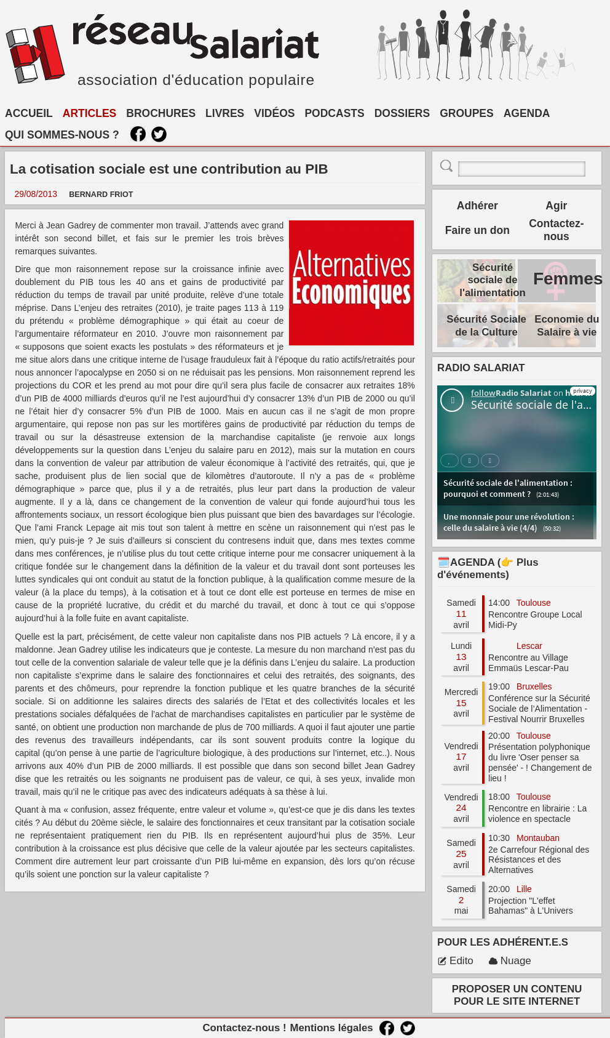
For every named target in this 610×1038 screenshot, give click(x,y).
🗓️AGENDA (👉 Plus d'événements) (487, 569)
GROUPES (467, 113)
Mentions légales (331, 1028)
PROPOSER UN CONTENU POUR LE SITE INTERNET (517, 995)
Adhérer (477, 205)
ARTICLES (90, 113)
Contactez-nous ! (244, 1028)
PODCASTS (334, 113)
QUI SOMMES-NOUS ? (62, 135)
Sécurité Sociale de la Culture (486, 325)
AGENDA (527, 113)
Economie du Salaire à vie (566, 325)
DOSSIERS (402, 113)
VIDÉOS (274, 113)
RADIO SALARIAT (481, 368)
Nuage (509, 961)
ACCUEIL (29, 113)
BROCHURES (161, 113)
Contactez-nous (556, 230)
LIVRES (224, 113)
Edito (455, 961)
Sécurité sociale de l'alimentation (492, 280)
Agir (556, 205)
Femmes (568, 278)
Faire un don (477, 230)
